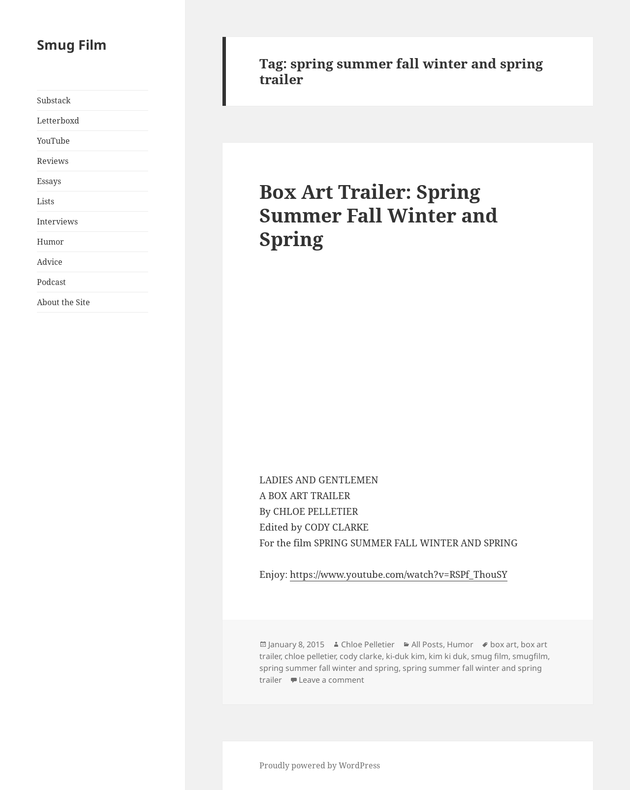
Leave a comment (331, 679)
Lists (45, 201)
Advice (50, 261)
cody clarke (361, 656)
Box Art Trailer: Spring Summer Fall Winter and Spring (378, 215)
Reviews (52, 161)
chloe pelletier (310, 656)
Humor (50, 241)
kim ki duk (448, 656)
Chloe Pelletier (368, 644)
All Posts (427, 644)
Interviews (57, 221)
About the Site (63, 302)
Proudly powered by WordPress (319, 765)
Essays (49, 181)
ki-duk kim (405, 656)
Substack (53, 100)
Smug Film (72, 44)
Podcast (51, 282)
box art (503, 644)
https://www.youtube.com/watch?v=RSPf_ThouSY (398, 574)
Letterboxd (58, 120)
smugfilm (530, 656)
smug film (489, 656)
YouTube (53, 140)
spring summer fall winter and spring (329, 668)
